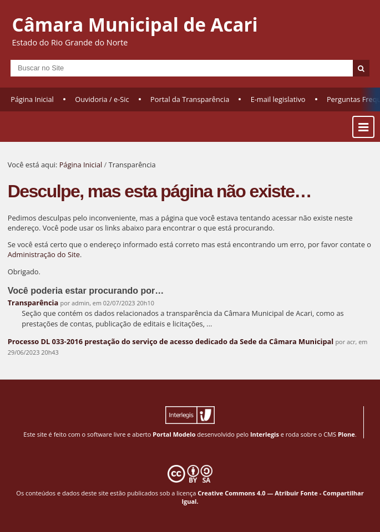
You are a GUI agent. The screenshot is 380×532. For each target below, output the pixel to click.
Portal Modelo (174, 434)
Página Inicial (32, 99)
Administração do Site (44, 254)
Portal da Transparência (189, 99)
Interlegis (264, 434)
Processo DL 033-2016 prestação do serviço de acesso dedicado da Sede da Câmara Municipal (170, 341)
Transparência (33, 303)
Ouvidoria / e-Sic (102, 99)
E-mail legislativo (278, 99)
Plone (346, 434)
